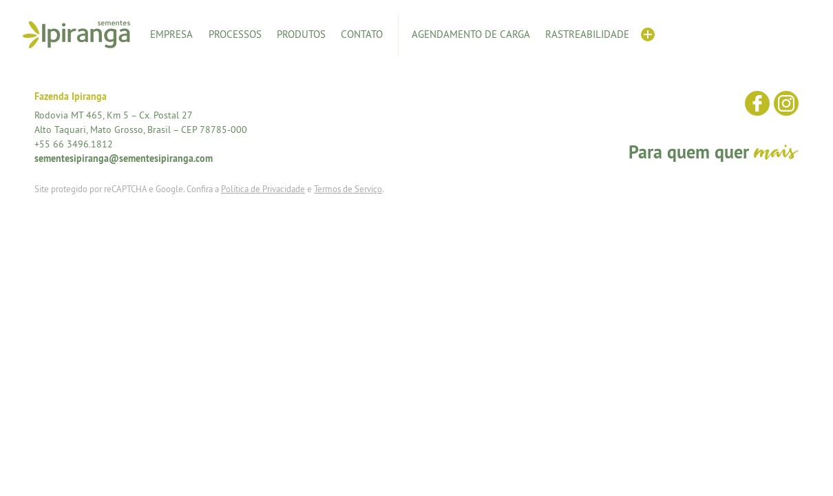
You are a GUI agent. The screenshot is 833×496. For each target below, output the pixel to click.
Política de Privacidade (263, 188)
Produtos (301, 34)
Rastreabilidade (587, 34)
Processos (235, 34)
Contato (362, 34)
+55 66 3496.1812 (73, 144)
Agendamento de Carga (471, 34)
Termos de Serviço (348, 188)
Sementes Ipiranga (76, 34)
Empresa (171, 34)
